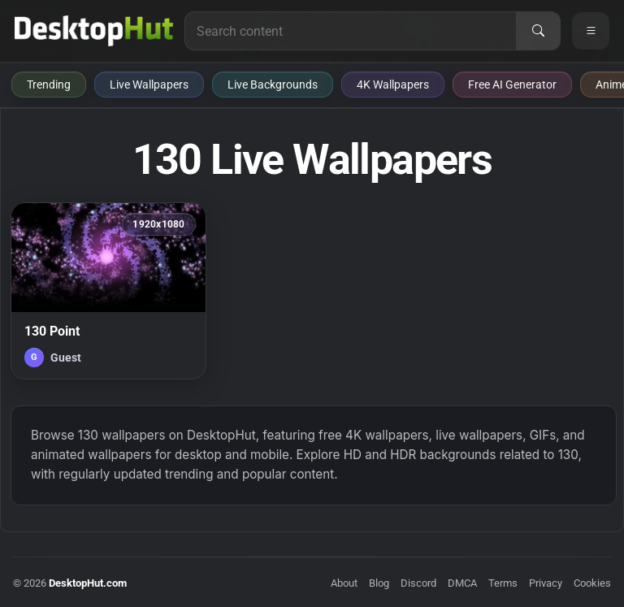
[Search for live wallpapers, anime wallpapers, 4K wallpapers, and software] (350, 31)
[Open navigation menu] (590, 31)
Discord (418, 583)
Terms (503, 583)
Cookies (592, 583)
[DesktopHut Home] (94, 30)
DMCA (462, 583)
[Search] (538, 31)
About (344, 583)
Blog (379, 583)
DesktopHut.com (88, 583)
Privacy (545, 583)
